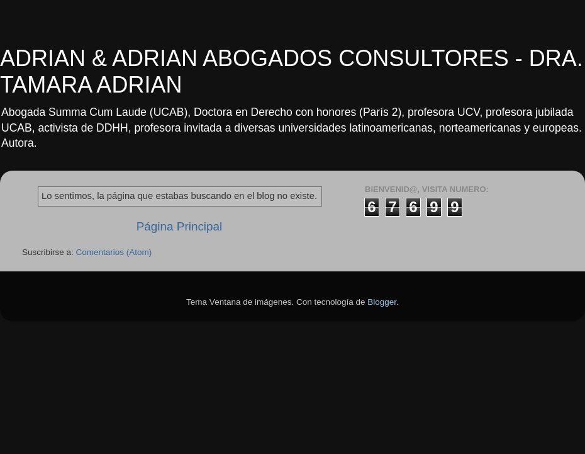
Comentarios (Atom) (114, 252)
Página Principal (179, 226)
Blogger (381, 302)
